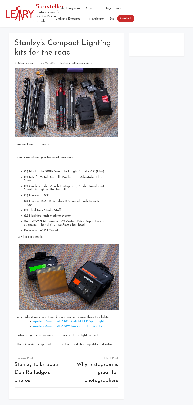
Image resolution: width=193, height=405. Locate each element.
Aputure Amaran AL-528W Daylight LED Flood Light (69, 326)
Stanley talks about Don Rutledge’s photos (37, 372)
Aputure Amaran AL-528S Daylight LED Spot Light (68, 321)
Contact (125, 18)
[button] (185, 13)
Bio (112, 18)
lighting (64, 63)
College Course (112, 8)
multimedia (77, 63)
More (89, 8)
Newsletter (96, 18)
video (89, 63)
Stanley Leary (26, 63)
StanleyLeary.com (68, 8)
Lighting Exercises (68, 18)
